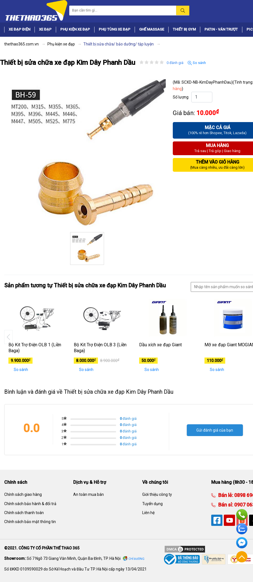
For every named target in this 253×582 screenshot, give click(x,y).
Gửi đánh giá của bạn (214, 430)
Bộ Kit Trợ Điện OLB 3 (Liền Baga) (100, 347)
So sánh (197, 63)
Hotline (241, 514)
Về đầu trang (241, 556)
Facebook (241, 542)
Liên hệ (148, 512)
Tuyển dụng (152, 503)
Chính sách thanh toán (24, 512)
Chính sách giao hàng (23, 494)
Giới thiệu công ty (157, 494)
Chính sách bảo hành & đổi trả (30, 503)
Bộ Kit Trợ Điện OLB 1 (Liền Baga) (34, 347)
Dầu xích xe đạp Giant (160, 344)
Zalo (241, 528)
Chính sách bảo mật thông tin (30, 521)
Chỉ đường (136, 558)
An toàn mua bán (88, 494)
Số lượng (180, 97)
